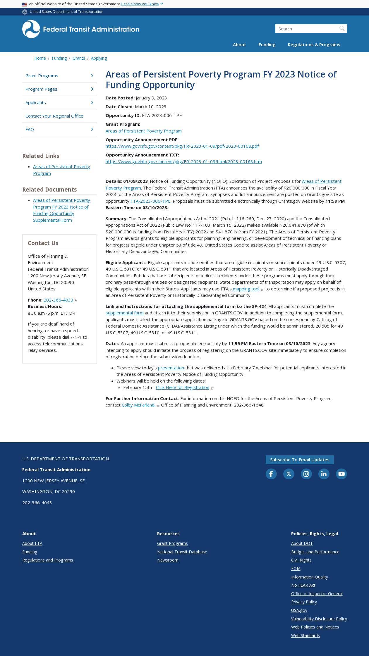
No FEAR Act (303, 585)
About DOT (302, 543)
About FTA (32, 543)
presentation (171, 368)
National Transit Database (182, 552)
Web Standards (305, 635)
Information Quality (309, 577)
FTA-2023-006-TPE (151, 201)
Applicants (59, 102)
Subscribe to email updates (299, 459)
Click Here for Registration (185, 387)
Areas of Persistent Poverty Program (144, 131)
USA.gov (299, 610)
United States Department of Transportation (66, 11)
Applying (99, 58)
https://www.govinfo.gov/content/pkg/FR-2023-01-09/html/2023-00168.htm (184, 161)
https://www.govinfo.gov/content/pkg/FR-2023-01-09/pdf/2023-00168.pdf (182, 146)
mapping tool (249, 289)
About (239, 44)
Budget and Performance (315, 552)
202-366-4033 (60, 300)
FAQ (59, 129)
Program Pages (59, 89)
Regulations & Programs (314, 44)
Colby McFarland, (141, 405)
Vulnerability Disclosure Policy (319, 618)
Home (40, 58)
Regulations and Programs (47, 560)
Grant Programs (59, 75)
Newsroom (168, 560)
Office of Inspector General (317, 593)
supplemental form (125, 313)
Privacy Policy (304, 602)
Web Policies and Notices (315, 627)
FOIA (296, 568)
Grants (79, 58)
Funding (267, 44)
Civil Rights (301, 560)
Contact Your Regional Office (54, 116)
